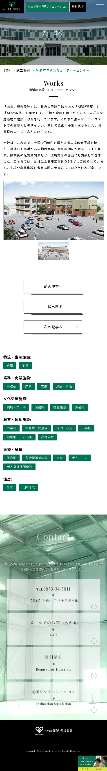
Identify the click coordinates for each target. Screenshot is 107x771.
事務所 (11, 386)
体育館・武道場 (36, 428)
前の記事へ (53, 286)
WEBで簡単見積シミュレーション (48, 6)
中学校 (11, 428)
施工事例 (23, 70)
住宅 (10, 487)
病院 (59, 457)
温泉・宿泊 (64, 386)
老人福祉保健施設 (19, 466)
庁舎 (28, 386)
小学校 (86, 428)
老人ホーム (80, 457)
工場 (25, 365)
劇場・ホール (16, 407)
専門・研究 (64, 428)
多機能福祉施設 (36, 457)
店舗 (44, 386)
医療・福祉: (13, 449)
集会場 (80, 407)
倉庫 (10, 365)
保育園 (11, 457)
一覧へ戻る (53, 306)
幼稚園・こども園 (19, 437)
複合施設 (59, 407)
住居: (7, 479)
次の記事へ (53, 326)
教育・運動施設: (17, 419)
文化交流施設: (15, 398)
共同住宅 (28, 487)
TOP (7, 70)
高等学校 (47, 437)
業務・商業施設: (17, 377)
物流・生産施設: (17, 357)
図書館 (39, 407)
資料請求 (77, 6)
